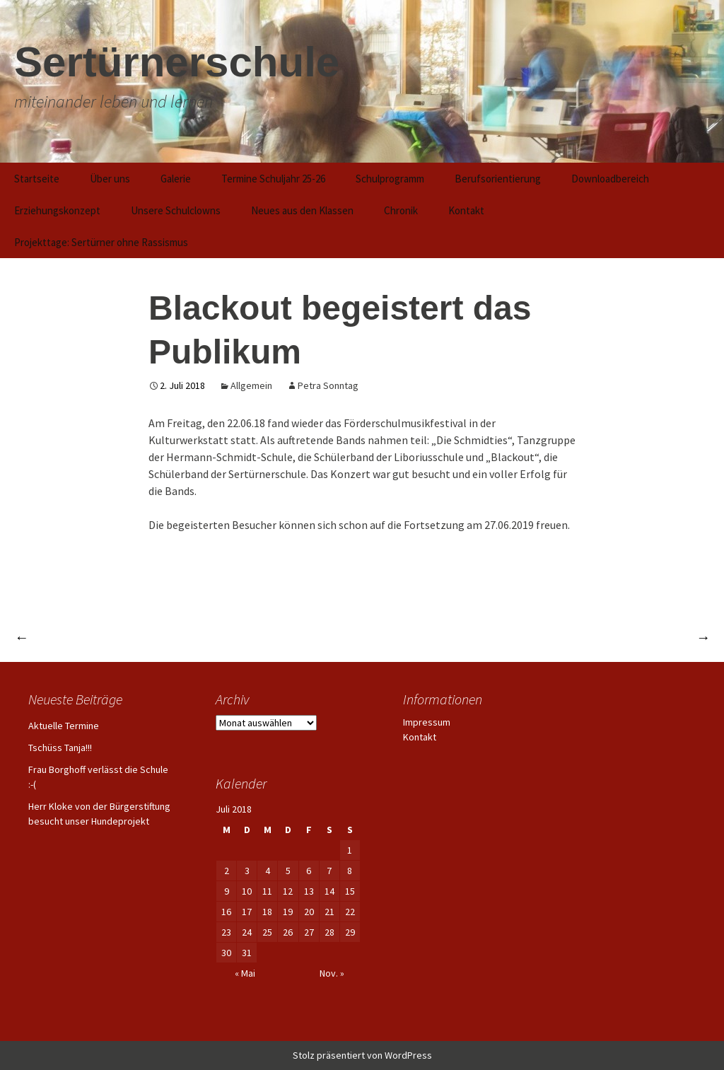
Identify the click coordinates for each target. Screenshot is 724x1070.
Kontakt (466, 210)
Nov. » (332, 973)
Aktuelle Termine (63, 725)
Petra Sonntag (328, 385)
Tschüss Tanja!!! (60, 747)
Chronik (401, 210)
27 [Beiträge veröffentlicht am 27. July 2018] (309, 932)
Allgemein (251, 385)
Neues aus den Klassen (302, 210)
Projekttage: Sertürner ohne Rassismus (101, 242)
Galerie (175, 178)
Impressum (426, 722)
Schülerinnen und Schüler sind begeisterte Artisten (161, 637)
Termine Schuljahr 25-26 (273, 178)
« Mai (245, 973)
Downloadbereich (610, 178)
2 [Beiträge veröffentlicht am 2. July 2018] (226, 870)
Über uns (110, 178)
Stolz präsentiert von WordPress (362, 1055)
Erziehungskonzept (57, 210)
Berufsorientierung (498, 178)
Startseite (36, 178)
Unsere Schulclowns (176, 210)
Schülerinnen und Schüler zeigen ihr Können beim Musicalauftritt (523, 637)
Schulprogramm (390, 178)
